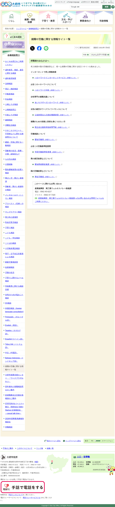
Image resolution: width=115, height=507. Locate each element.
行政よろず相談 (11, 115)
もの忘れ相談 (10, 159)
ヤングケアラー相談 (13, 212)
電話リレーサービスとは (32, 497)
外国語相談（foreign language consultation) (14, 310)
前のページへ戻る (54, 441)
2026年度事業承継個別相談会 (14, 420)
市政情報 (103, 21)
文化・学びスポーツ (66, 20)
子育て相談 (9, 228)
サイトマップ (60, 2)
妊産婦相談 (9, 267)
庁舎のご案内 (8, 448)
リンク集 (39, 448)
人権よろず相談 (11, 104)
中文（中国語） (11, 353)
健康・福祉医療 (29, 20)
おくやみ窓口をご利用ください (14, 63)
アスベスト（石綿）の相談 (14, 205)
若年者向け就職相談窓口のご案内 (14, 388)
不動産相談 (9, 94)
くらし (11, 21)
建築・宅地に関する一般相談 (14, 143)
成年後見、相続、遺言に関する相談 (14, 71)
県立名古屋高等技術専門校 (52, 127)
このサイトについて (24, 448)
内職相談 (8, 427)
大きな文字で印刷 (99, 55)
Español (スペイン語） (14, 339)
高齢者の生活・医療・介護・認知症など (14, 152)
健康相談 (8, 120)
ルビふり (104, 2)
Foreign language (73, 2)
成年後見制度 (10, 78)
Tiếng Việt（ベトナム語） (13, 346)
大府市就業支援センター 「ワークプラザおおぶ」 (14, 378)
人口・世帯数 (83, 457)
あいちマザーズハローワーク (53, 102)
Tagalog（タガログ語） (13, 332)
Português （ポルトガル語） (14, 318)
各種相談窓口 (34, 29)
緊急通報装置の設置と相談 (14, 171)
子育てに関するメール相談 (14, 279)
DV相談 (8, 303)
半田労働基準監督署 (49, 152)
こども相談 (9, 233)
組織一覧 (50, 448)
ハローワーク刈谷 (48, 90)
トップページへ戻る (73, 441)
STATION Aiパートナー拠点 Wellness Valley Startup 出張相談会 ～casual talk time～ (14, 408)
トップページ (21, 29)
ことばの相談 (10, 243)
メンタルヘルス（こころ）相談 (14, 196)
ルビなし (111, 2)
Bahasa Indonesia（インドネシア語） (14, 359)
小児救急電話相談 (12, 248)
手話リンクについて (15, 495)
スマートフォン (107, 441)
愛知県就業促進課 (48, 164)
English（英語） (11, 325)
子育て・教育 (48, 21)
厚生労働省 (46, 177)
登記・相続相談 (11, 89)
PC (92, 441)
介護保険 (8, 164)
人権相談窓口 (10, 110)
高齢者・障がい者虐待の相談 (14, 188)
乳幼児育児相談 (11, 222)
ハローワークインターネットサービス (57, 78)
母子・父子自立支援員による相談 (14, 255)
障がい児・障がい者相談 (14, 179)
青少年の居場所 (11, 217)
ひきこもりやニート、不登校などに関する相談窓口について (14, 133)
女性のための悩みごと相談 (14, 296)
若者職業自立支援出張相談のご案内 (14, 396)
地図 (36, 462)
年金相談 (8, 99)
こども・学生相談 (12, 238)
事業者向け (85, 21)
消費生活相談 (10, 125)
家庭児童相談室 (11, 262)
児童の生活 (9, 273)
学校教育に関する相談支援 (14, 287)
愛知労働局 (46, 140)
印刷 (84, 55)
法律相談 (8, 84)
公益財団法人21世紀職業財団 (53, 115)
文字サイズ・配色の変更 (90, 2)
